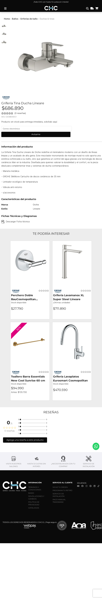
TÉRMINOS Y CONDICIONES (34, 488)
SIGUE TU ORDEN (60, 487)
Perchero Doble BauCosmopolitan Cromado (23, 297)
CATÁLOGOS (33, 508)
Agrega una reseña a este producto (25, 440)
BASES (31, 493)
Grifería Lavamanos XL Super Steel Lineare (68, 297)
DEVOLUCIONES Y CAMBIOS (36, 497)
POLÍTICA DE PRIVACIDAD (33, 503)
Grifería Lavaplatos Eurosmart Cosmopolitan (70, 378)
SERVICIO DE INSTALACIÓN (59, 495)
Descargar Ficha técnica (18, 221)
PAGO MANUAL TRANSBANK (59, 500)
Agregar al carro (30, 316)
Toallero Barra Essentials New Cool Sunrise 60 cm (28, 378)
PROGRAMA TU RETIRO (62, 490)
